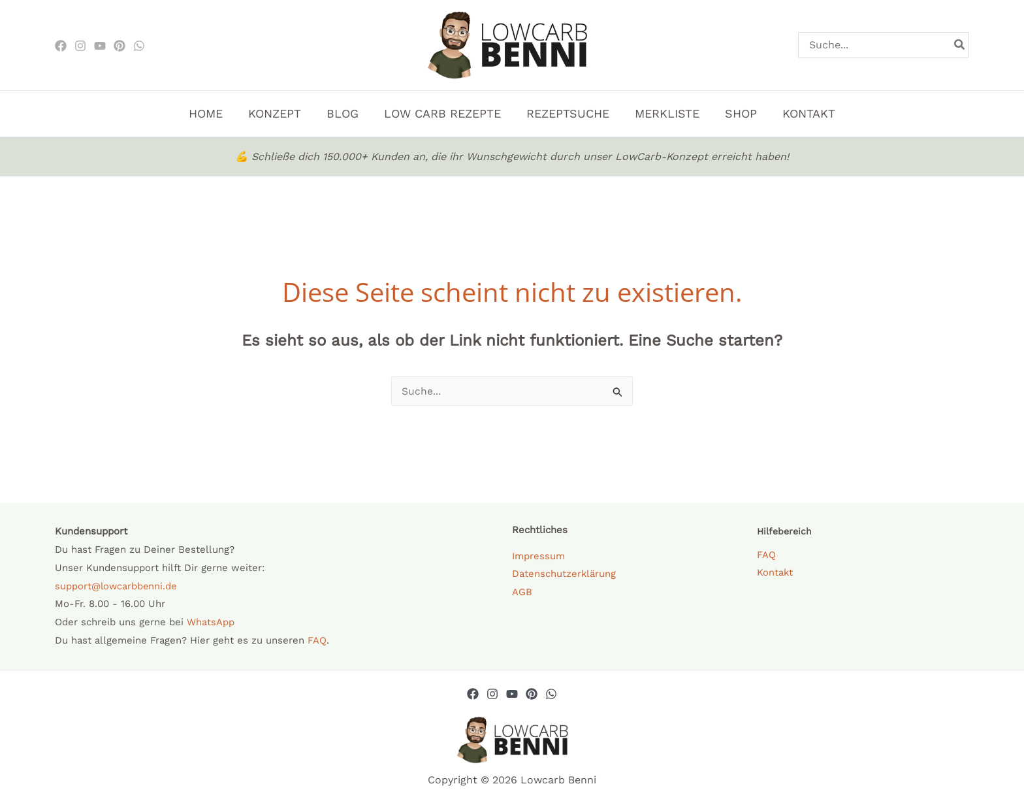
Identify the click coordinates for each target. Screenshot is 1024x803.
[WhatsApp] (139, 46)
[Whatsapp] (551, 694)
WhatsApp (210, 622)
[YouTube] (512, 694)
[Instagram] (80, 46)
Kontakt (775, 573)
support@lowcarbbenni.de (117, 586)
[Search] (960, 45)
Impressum (538, 556)
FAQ (317, 640)
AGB (522, 592)
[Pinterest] (119, 46)
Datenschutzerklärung (564, 574)
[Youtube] (100, 46)
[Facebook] (61, 46)
